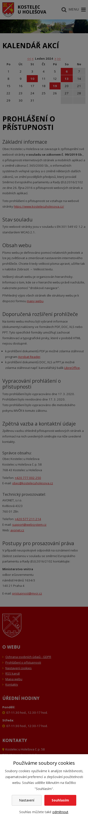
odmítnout (60, 812)
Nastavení (26, 800)
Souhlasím (60, 800)
